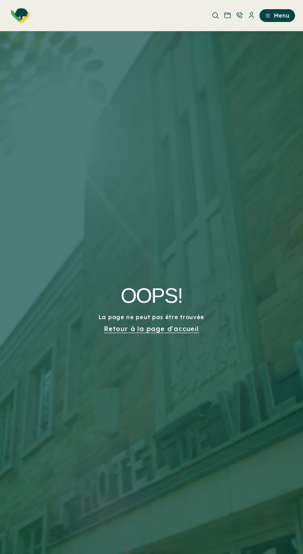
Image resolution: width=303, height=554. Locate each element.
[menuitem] (19, 15)
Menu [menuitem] (277, 15)
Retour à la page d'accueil (151, 329)
